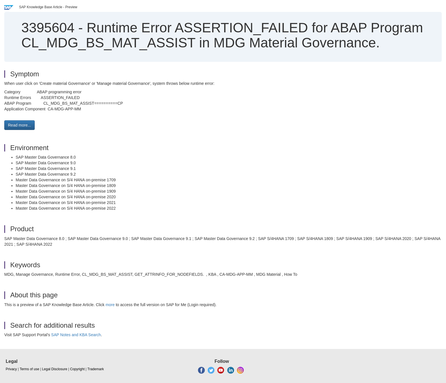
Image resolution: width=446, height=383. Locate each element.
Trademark (95, 369)
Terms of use (29, 369)
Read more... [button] (19, 125)
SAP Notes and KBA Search (76, 335)
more (110, 304)
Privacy (11, 369)
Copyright (77, 369)
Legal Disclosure (54, 369)
